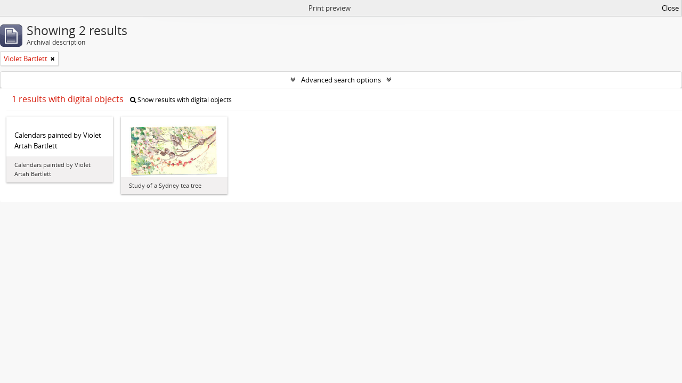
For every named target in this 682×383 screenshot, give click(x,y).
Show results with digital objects (181, 99)
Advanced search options (341, 80)
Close (670, 8)
